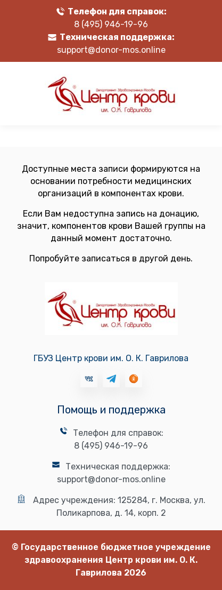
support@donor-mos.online (111, 50)
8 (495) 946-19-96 (111, 24)
